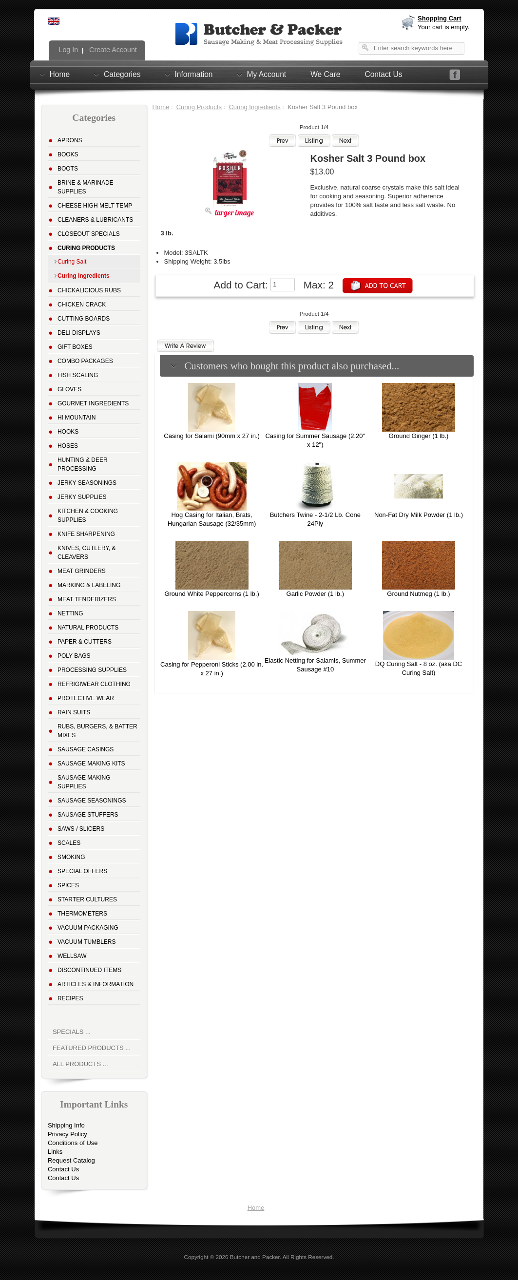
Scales (69, 843)
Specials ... (72, 1031)
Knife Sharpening (86, 534)
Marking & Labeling (89, 585)
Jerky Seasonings (87, 482)
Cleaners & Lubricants (95, 219)
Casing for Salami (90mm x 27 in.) (212, 435)
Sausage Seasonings (92, 800)
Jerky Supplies (82, 497)
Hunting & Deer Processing (83, 464)
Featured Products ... (92, 1047)
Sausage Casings (86, 749)
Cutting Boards (84, 318)
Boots (68, 168)
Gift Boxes (75, 347)
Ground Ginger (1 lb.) (419, 435)
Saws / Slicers (81, 828)
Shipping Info (66, 1125)
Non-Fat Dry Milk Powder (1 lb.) (418, 514)
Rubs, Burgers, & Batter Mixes (97, 731)
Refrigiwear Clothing (94, 684)
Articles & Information (96, 984)
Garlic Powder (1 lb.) (315, 593)
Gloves (69, 389)
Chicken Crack (82, 304)
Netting (70, 613)
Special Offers (82, 871)
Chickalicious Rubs (89, 290)
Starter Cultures (87, 899)
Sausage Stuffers (88, 814)
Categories (122, 74)
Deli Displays (79, 332)
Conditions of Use (73, 1142)
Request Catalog (71, 1160)
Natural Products (88, 627)
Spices (68, 885)
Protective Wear (86, 698)
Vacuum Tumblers (87, 941)
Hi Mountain (77, 417)
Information (194, 74)
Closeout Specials (89, 233)
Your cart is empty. (443, 27)
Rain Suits (74, 712)
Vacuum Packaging (88, 927)
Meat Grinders (82, 571)
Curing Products (199, 107)
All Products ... (80, 1064)
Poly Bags (74, 655)
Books (68, 154)
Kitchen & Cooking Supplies (88, 515)
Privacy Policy (67, 1134)
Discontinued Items (89, 970)
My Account (267, 74)
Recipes (70, 998)
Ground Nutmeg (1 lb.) (418, 593)
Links (55, 1151)
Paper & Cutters (85, 641)
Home (60, 74)
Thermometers (82, 913)
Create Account (112, 50)
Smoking (71, 857)
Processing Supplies (92, 670)
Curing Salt (72, 261)
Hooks (68, 431)
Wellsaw (72, 956)
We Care (325, 74)
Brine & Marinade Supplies (86, 187)
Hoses (68, 445)
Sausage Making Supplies (84, 782)
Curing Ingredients (254, 107)
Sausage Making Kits (91, 763)
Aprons (70, 140)
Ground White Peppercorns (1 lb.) (211, 593)
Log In (67, 50)
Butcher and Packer (255, 1257)
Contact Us (383, 74)
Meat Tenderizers (87, 599)
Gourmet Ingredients (93, 403)
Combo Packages (85, 361)
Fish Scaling (78, 375)
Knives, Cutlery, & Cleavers (87, 552)
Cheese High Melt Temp (95, 205)
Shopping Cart (439, 18)
